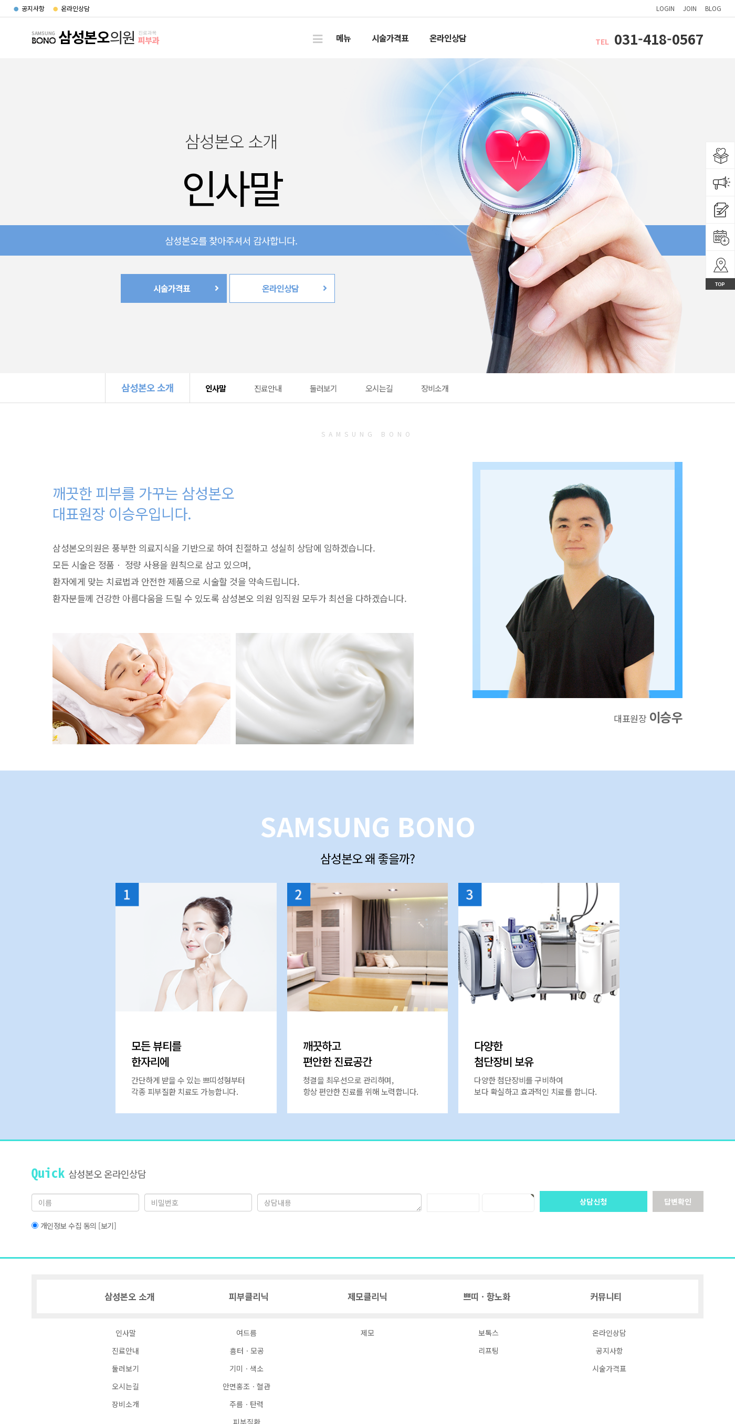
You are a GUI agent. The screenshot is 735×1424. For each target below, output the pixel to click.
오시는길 (379, 388)
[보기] (107, 1225)
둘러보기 (323, 388)
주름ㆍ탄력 (246, 1404)
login (665, 8)
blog (713, 8)
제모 (367, 1332)
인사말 (215, 388)
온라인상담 (71, 8)
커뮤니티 (606, 1296)
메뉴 (343, 37)
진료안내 (267, 388)
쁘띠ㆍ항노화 (486, 1296)
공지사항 (29, 8)
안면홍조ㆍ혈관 (246, 1386)
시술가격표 (390, 37)
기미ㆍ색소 (246, 1368)
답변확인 (677, 1201)
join (690, 8)
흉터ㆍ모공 (246, 1350)
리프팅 (488, 1350)
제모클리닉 (367, 1296)
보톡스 (488, 1332)
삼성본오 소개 (147, 387)
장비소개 (434, 388)
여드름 (246, 1332)
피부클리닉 (248, 1296)
